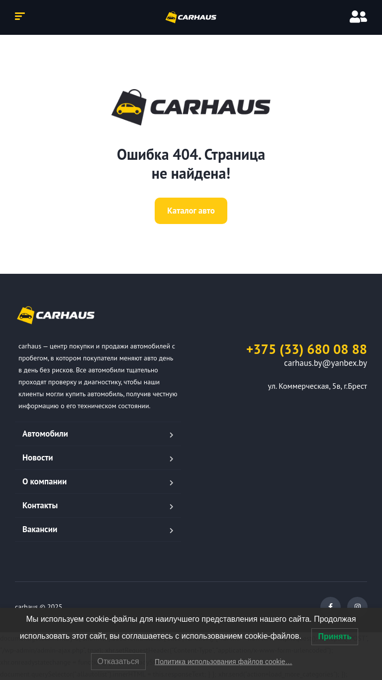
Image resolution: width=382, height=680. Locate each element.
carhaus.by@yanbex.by (325, 362)
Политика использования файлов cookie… (223, 662)
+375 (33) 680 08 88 (306, 348)
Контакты (40, 505)
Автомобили (45, 433)
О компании (44, 481)
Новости (37, 457)
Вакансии (39, 529)
